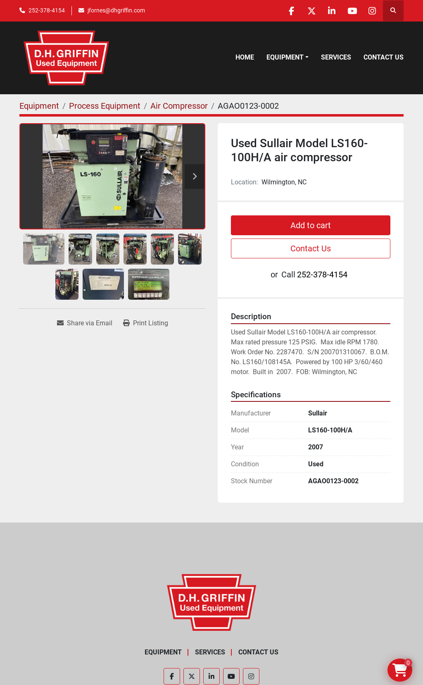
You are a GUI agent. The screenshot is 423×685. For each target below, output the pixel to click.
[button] (287, 57)
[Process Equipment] (104, 106)
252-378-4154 (47, 10)
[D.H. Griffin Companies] (212, 602)
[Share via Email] (85, 323)
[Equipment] (39, 106)
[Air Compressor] (179, 106)
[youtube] (350, 10)
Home (244, 57)
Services (336, 57)
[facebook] (287, 10)
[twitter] (308, 10)
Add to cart (310, 225)
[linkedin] (329, 10)
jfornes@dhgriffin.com (116, 10)
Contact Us (384, 57)
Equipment (285, 57)
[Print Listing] (145, 323)
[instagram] (371, 10)
